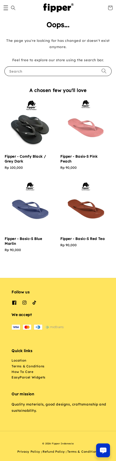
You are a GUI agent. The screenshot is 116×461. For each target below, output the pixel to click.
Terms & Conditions (28, 366)
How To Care (23, 372)
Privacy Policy (28, 451)
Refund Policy (54, 451)
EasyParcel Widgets (29, 377)
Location (19, 360)
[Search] (104, 71)
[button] (6, 8)
